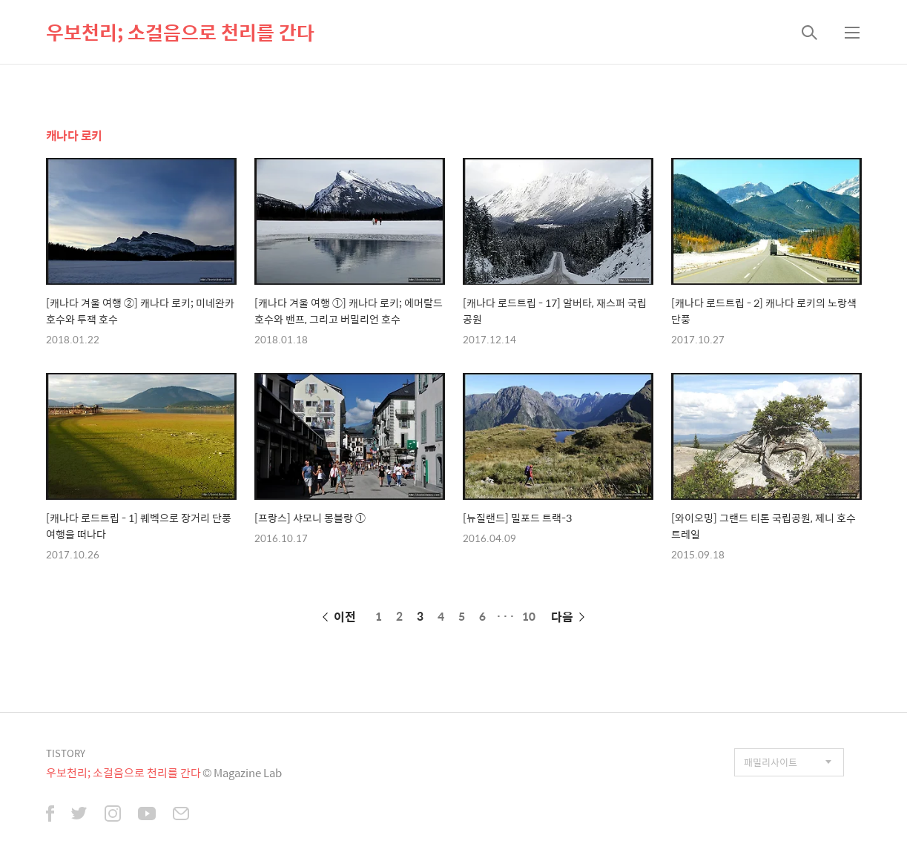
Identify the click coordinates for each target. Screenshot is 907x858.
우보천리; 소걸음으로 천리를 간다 (180, 32)
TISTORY (65, 753)
